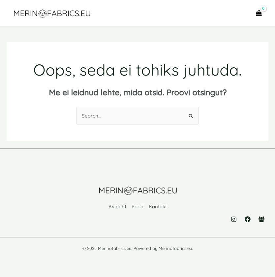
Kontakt (158, 206)
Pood (137, 206)
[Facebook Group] (261, 219)
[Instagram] (234, 219)
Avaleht (117, 206)
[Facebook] (248, 219)
